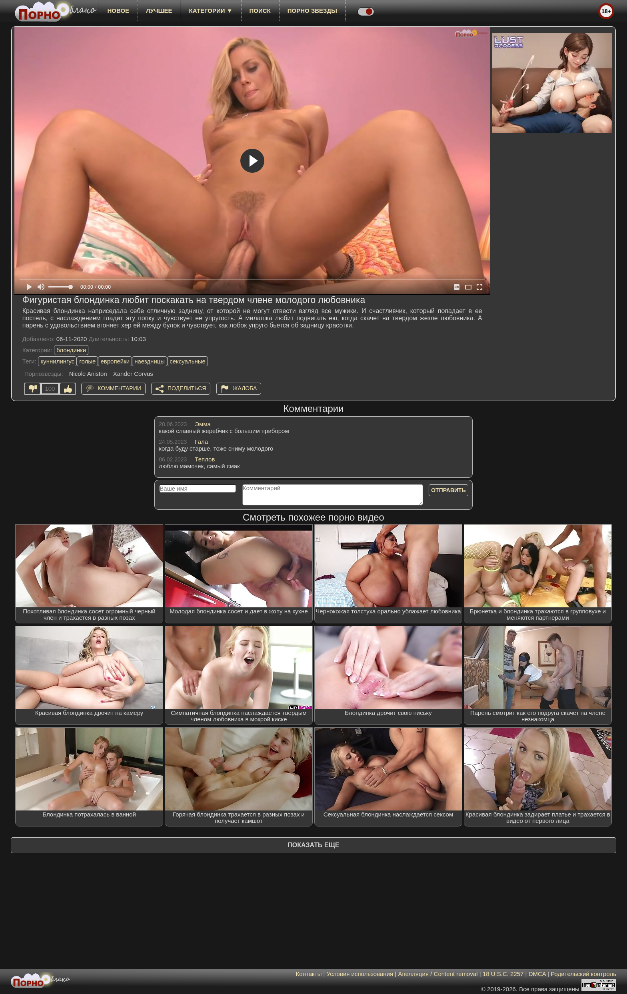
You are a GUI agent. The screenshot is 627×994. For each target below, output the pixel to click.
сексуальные (188, 361)
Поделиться (187, 388)
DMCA (537, 973)
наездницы (149, 361)
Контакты (309, 973)
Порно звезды (312, 10)
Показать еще (313, 845)
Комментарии (119, 388)
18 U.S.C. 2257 (503, 973)
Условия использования (360, 973)
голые (87, 361)
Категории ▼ (211, 10)
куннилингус (57, 361)
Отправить (448, 490)
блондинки (71, 350)
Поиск (260, 10)
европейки (115, 361)
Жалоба (245, 388)
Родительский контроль (583, 973)
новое (118, 10)
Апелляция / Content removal (437, 973)
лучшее (159, 10)
